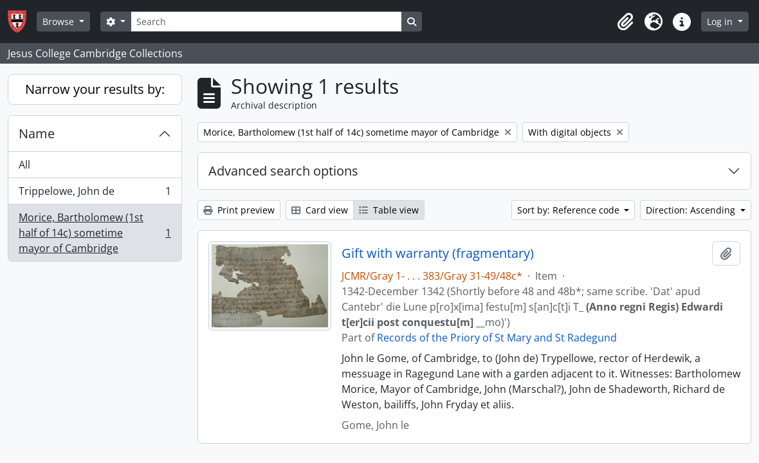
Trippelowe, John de (94, 193)
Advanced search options (283, 170)
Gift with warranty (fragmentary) (438, 253)
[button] (625, 22)
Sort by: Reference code (569, 210)
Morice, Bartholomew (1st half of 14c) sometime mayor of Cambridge (94, 232)
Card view (319, 210)
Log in (721, 21)
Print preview (239, 210)
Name (37, 133)
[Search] (266, 22)
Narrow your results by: (95, 89)
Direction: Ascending (692, 210)
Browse (59, 21)
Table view (389, 210)
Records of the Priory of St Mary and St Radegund (497, 338)
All (24, 165)
